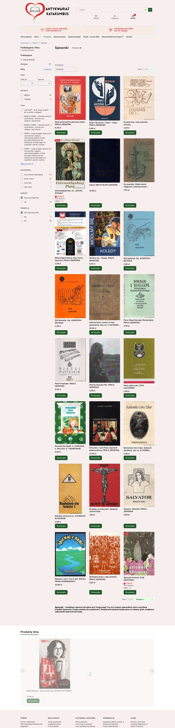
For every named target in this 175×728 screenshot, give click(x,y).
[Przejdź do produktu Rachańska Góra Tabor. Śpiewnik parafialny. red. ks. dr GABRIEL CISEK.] (139, 423)
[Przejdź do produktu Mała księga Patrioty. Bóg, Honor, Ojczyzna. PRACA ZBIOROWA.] (70, 233)
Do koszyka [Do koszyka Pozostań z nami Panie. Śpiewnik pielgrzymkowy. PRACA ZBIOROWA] (95, 458)
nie (25, 202)
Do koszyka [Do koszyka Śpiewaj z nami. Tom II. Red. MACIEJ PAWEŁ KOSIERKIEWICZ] (61, 592)
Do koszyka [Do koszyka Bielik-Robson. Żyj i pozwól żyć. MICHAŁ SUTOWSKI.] (33, 701)
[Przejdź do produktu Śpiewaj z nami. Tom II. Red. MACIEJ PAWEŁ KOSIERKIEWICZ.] (70, 554)
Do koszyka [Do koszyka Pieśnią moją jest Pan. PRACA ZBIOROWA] (95, 395)
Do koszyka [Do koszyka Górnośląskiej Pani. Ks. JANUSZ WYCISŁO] (61, 205)
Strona (140, 69)
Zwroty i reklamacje (28, 722)
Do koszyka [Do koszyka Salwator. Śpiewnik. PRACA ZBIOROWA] (130, 526)
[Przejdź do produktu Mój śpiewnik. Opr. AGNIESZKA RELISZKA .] (70, 296)
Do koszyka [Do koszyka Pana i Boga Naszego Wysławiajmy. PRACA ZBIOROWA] (130, 332)
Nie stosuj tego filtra (31, 198)
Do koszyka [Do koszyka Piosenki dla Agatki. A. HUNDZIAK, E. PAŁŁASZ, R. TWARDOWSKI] (61, 458)
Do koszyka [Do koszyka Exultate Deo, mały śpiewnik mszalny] (130, 132)
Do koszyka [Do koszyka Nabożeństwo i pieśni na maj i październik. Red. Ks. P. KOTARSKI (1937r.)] (95, 332)
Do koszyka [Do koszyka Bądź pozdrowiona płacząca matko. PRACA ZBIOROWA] (61, 132)
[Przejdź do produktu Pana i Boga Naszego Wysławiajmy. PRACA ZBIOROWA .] (139, 296)
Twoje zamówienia (54, 722)
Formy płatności (81, 722)
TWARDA (27, 99)
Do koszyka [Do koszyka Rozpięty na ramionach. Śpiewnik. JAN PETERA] (95, 526)
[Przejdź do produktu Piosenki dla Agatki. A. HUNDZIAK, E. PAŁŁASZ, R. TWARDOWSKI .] (70, 422)
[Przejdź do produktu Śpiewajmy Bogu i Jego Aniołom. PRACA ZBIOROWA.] (104, 553)
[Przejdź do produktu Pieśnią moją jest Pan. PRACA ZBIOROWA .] (104, 360)
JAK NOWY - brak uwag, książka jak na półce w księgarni (36, 111)
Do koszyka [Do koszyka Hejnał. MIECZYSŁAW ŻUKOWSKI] (95, 205)
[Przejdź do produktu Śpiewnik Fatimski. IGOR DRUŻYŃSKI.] (139, 553)
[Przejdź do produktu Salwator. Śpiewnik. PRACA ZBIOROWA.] (139, 485)
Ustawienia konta (54, 724)
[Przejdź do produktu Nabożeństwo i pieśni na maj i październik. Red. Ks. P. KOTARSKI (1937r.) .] (104, 297)
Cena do (41, 79)
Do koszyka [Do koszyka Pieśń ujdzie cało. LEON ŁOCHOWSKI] (130, 395)
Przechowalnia (53, 726)
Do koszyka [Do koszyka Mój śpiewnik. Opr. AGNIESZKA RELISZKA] (130, 268)
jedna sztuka (29, 179)
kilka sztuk (28, 187)
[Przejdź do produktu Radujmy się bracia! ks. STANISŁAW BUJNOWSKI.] (70, 489)
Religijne (36, 64)
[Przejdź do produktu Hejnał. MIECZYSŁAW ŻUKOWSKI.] (104, 160)
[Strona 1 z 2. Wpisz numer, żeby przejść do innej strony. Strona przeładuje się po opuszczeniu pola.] (144, 69)
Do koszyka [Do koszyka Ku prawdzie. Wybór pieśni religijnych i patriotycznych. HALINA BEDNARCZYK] (130, 205)
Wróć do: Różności (28, 60)
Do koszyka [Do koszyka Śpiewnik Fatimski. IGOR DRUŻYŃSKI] (130, 592)
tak (25, 217)
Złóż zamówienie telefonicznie (31, 724)
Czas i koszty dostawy (84, 724)
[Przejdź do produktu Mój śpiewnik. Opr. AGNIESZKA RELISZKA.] (139, 233)
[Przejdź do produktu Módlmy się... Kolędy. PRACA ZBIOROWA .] (104, 233)
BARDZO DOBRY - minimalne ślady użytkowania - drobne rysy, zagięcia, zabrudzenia (37, 118)
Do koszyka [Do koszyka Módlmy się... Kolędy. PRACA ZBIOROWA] (95, 268)
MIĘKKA (27, 95)
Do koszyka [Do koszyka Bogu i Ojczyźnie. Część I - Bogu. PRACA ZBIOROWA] (95, 132)
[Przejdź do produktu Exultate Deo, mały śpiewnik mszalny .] (139, 98)
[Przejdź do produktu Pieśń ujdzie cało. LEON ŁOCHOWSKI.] (139, 360)
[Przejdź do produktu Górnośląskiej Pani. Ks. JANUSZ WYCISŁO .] (70, 163)
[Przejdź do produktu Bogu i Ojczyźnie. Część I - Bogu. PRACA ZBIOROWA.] (104, 98)
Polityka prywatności (110, 724)
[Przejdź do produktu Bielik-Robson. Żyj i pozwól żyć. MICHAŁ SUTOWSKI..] (55, 664)
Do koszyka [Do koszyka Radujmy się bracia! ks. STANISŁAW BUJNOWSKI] (61, 526)
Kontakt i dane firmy (138, 722)
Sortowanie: (59, 65)
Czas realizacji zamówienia (85, 726)
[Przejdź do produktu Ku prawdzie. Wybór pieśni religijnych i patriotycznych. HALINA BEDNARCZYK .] (139, 160)
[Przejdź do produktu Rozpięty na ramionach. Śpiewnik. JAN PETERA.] (104, 485)
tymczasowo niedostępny (33, 175)
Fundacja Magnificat (138, 724)
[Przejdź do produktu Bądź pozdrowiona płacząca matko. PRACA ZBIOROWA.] (70, 98)
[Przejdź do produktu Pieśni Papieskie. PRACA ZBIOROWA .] (70, 359)
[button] (150, 10)
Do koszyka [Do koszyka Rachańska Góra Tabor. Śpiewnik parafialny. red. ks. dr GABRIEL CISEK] (130, 458)
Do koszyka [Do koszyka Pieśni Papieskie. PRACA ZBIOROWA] (61, 395)
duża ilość (28, 183)
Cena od (24, 79)
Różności (35, 43)
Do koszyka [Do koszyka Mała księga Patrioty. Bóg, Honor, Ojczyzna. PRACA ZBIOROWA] (61, 268)
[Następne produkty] (141, 599)
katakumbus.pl (25, 43)
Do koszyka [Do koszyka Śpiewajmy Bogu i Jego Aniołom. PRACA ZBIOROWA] (95, 592)
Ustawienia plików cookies (113, 722)
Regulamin (24, 726)
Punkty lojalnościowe (110, 726)
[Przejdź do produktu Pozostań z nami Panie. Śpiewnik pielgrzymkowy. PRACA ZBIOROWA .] (104, 423)
